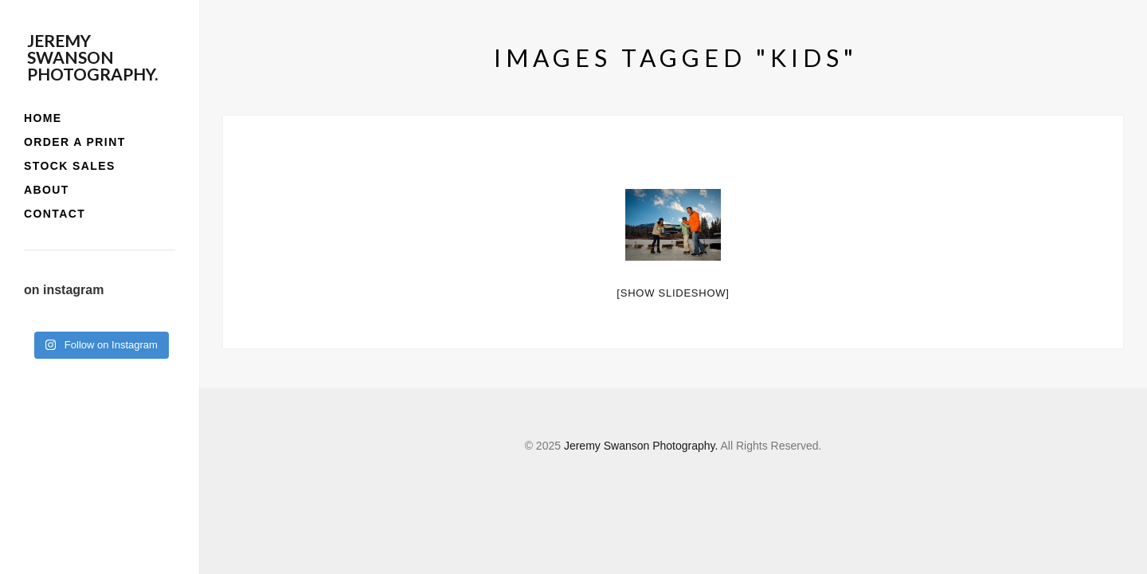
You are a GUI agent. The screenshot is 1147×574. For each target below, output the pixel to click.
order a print (75, 142)
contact (54, 213)
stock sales (69, 165)
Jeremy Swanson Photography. (92, 57)
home (43, 118)
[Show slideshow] (673, 293)
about (46, 189)
